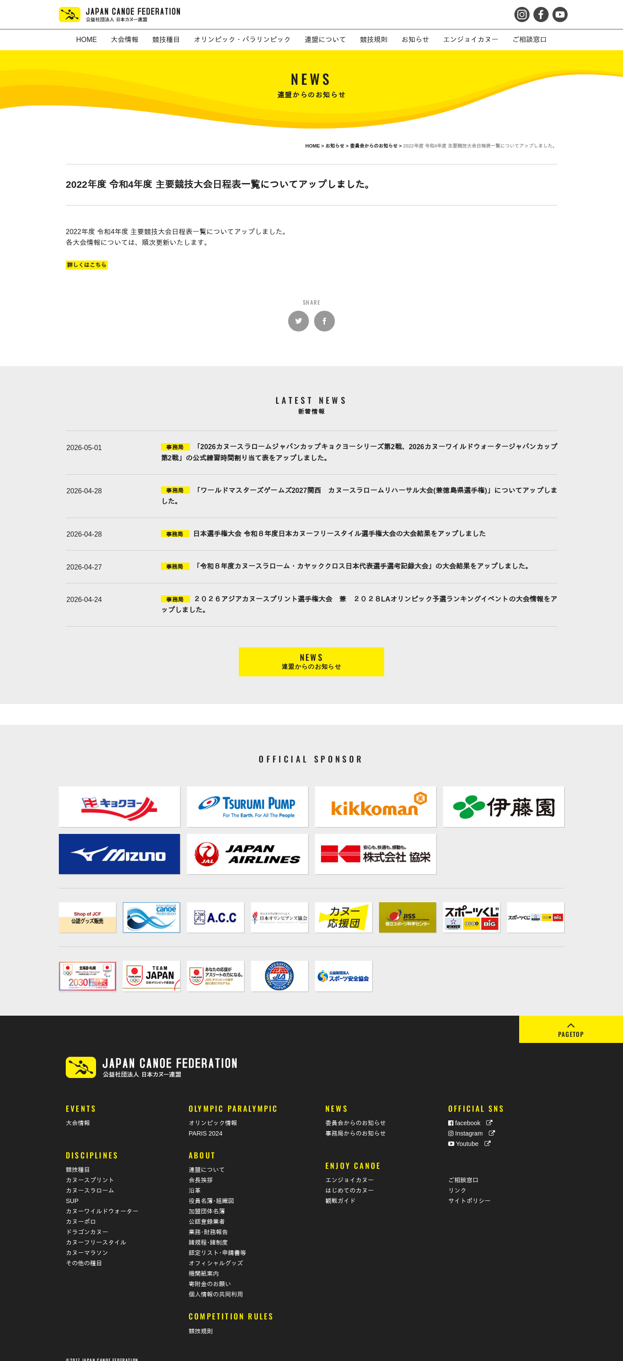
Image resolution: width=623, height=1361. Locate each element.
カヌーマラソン (87, 1243)
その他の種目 (84, 1253)
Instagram (471, 1123)
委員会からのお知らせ (355, 1113)
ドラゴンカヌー (87, 1222)
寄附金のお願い (210, 1274)
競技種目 (78, 1160)
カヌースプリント (90, 1170)
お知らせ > (337, 145)
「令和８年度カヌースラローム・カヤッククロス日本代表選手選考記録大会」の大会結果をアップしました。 (362, 566)
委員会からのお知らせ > (376, 145)
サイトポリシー (469, 1191)
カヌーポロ (81, 1212)
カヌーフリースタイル (96, 1232)
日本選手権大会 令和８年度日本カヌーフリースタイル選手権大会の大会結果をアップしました (339, 533)
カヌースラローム (90, 1181)
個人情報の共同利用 (216, 1284)
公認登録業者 (207, 1212)
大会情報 (78, 1113)
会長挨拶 (201, 1170)
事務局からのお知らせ (355, 1123)
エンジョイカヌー (349, 1170)
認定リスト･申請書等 (217, 1243)
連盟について (207, 1160)
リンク (457, 1181)
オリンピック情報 (213, 1113)
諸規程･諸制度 (208, 1232)
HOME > (315, 145)
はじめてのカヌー (349, 1181)
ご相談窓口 (463, 1170)
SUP (72, 1191)
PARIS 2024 (205, 1123)
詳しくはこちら (86, 265)
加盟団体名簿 (207, 1201)
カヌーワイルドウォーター (102, 1201)
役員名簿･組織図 (211, 1191)
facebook (470, 1113)
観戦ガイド (340, 1191)
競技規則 (201, 1321)
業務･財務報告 (208, 1222)
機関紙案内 (204, 1264)
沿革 (195, 1181)
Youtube (469, 1134)
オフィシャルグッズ (216, 1253)
